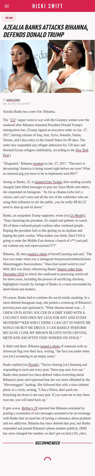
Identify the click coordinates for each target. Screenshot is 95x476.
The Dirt (9, 17)
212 (12, 120)
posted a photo (37, 254)
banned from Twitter (48, 182)
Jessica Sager (13, 99)
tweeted (38, 163)
